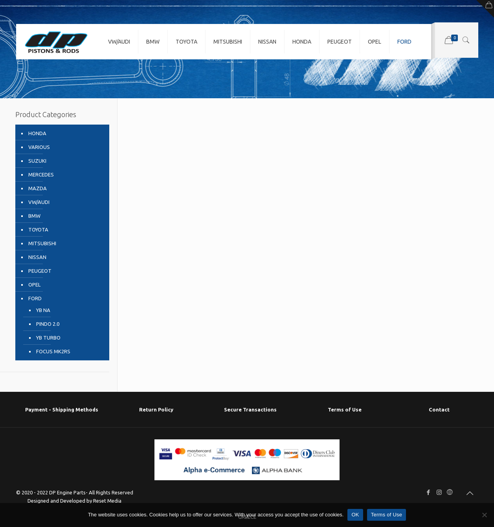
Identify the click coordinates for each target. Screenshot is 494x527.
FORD (35, 298)
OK (355, 515)
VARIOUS (39, 147)
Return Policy (156, 409)
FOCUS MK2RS (53, 351)
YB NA (43, 310)
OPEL (34, 284)
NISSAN (37, 257)
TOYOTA (38, 229)
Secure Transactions (250, 409)
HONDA (37, 133)
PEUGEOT (39, 271)
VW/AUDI (39, 202)
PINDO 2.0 (47, 324)
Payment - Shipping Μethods (61, 409)
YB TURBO (48, 337)
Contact (439, 409)
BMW (34, 216)
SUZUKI (37, 160)
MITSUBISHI (42, 243)
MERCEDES (41, 174)
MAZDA (37, 188)
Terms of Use (345, 409)
